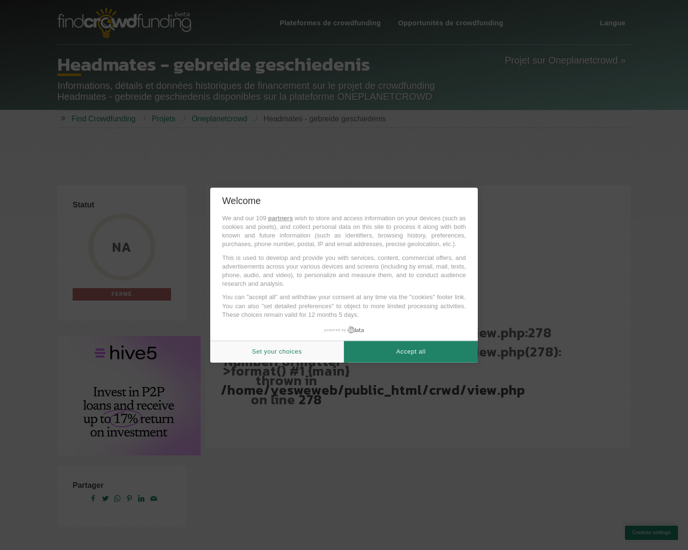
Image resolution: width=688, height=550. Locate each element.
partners (280, 218)
